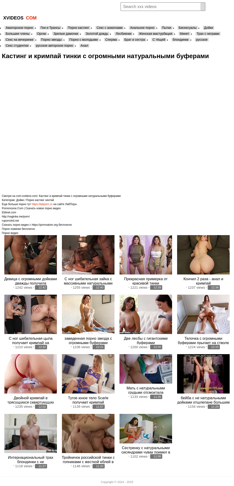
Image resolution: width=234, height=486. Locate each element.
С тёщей (159, 39)
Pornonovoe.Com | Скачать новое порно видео (31, 208)
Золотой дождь (97, 33)
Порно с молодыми (83, 39)
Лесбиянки (123, 33)
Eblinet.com (9, 212)
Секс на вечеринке (20, 39)
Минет (184, 33)
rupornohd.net (10, 220)
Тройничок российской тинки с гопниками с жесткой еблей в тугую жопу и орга (88, 461)
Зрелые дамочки (65, 33)
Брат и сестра (134, 39)
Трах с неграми (208, 33)
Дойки (208, 28)
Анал (84, 45)
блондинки (181, 39)
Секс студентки (17, 45)
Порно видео (10, 233)
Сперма (111, 39)
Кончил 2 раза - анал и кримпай (203, 281)
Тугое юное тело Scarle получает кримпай (88, 399)
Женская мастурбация (155, 33)
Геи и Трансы (50, 28)
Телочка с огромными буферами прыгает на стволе (203, 340)
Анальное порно (142, 28)
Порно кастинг (78, 28)
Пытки (166, 28)
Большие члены (17, 33)
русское (201, 39)
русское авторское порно (54, 45)
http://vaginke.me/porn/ (16, 216)
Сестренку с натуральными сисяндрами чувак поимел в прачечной (145, 451)
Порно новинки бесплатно (18, 229)
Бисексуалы (188, 28)
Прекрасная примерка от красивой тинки (146, 281)
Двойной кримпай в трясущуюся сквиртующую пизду (30, 401)
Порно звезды (51, 39)
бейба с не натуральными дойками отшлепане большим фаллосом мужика (203, 401)
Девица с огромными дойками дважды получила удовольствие (30, 283)
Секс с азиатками (109, 28)
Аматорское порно (19, 28)
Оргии (41, 33)
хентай (49, 200)
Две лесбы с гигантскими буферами (146, 340)
